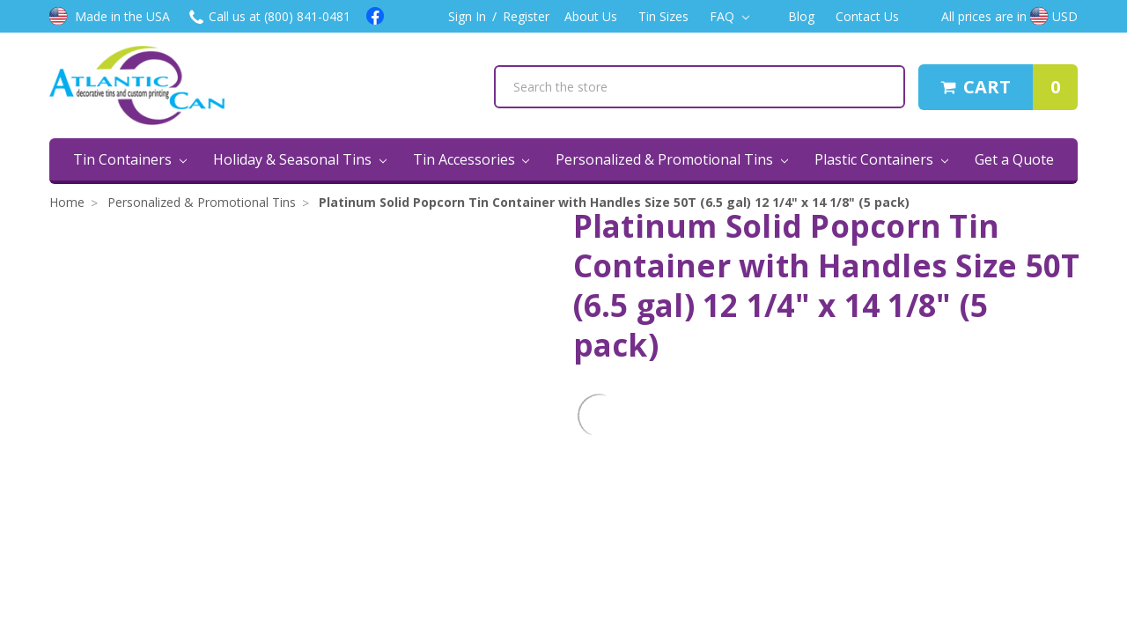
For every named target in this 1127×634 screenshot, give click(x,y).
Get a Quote (1014, 159)
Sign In (467, 16)
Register (526, 16)
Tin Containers (130, 159)
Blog (801, 16)
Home (67, 202)
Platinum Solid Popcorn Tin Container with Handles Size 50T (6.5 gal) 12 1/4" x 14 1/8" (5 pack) (614, 202)
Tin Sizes (663, 16)
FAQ (729, 16)
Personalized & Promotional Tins (672, 159)
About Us (590, 16)
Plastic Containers (881, 159)
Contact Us (867, 16)
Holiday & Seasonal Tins (300, 159)
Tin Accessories (471, 159)
